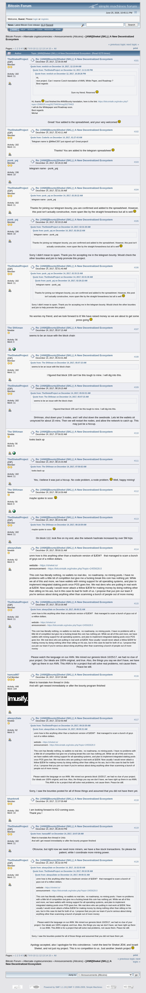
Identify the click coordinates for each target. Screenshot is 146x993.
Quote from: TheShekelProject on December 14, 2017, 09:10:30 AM (60, 726)
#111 (136, 461)
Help (23, 29)
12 (40, 48)
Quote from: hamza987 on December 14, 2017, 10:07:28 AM (57, 834)
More (58, 29)
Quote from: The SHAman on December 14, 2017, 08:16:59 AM (58, 525)
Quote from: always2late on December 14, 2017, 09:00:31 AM (58, 609)
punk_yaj (12, 160)
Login (39, 29)
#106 (136, 267)
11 (37, 48)
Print (135, 48)
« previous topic (117, 44)
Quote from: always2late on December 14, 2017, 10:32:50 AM (58, 868)
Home (14, 29)
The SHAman (15, 327)
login (35, 19)
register (44, 19)
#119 (136, 828)
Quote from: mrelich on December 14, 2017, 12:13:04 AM (56, 66)
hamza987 (13, 674)
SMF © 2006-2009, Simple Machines (85, 987)
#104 (136, 189)
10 (34, 48)
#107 (136, 329)
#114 (136, 549)
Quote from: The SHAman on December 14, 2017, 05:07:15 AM (58, 363)
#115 (136, 603)
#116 (136, 676)
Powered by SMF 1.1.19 (55, 987)
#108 (136, 357)
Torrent (49, 25)
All (55, 48)
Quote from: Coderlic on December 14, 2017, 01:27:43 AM (56, 137)
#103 (136, 162)
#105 (136, 221)
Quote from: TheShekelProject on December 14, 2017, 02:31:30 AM (60, 227)
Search (31, 29)
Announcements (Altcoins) (68, 36)
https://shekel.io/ (49, 565)
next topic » (132, 44)
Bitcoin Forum (13, 36)
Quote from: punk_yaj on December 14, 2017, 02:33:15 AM (57, 273)
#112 (136, 491)
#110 (136, 433)
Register (48, 29)
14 (46, 48)
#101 (136, 60)
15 (49, 48)
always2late (14, 547)
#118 (136, 800)
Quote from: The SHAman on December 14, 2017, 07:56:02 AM (58, 467)
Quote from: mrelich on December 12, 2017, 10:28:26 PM (60, 74)
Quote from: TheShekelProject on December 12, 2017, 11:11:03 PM (63, 70)
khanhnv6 (13, 798)
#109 (136, 387)
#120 (136, 861)
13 (43, 48)
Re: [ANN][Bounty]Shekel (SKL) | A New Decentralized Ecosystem (74, 59)
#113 (136, 519)
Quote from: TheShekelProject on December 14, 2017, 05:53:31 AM (60, 393)
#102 (136, 131)
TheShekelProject (17, 59)
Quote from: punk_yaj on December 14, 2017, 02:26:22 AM (57, 196)
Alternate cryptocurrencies (37, 36)
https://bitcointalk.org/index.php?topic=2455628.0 (75, 568)
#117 (136, 719)
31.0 (43, 25)
